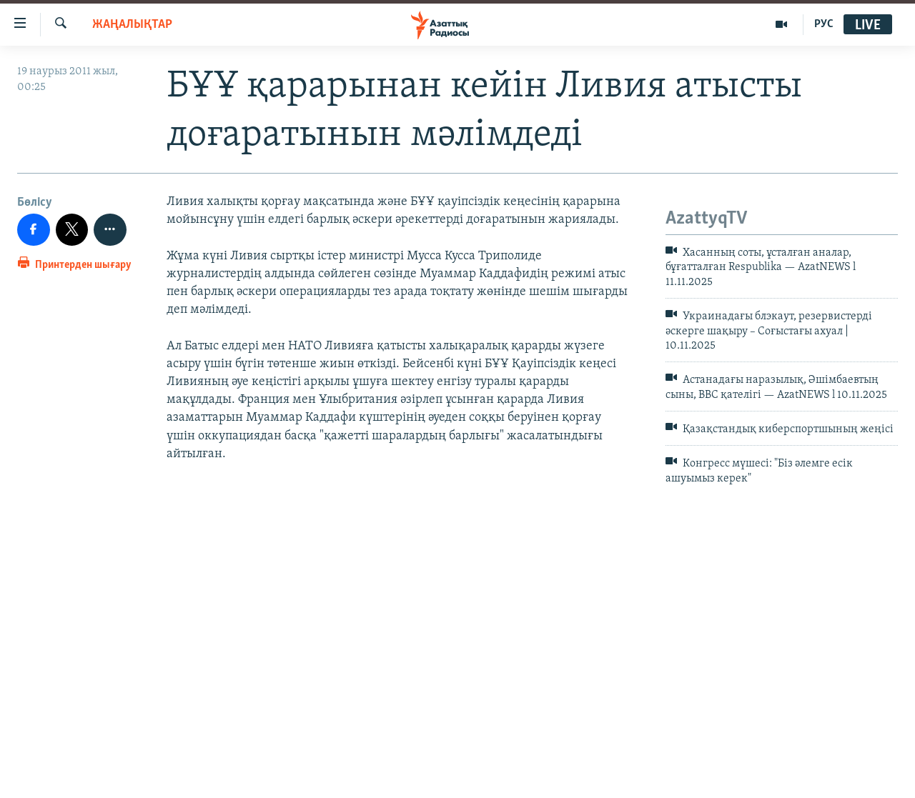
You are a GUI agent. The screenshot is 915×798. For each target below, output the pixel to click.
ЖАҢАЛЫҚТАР (132, 24)
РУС (824, 24)
